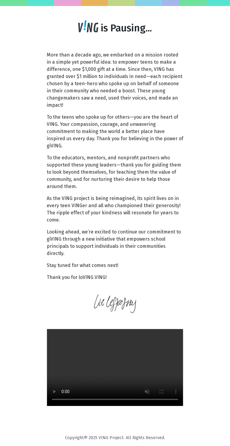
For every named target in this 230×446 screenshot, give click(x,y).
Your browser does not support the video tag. (115, 367)
